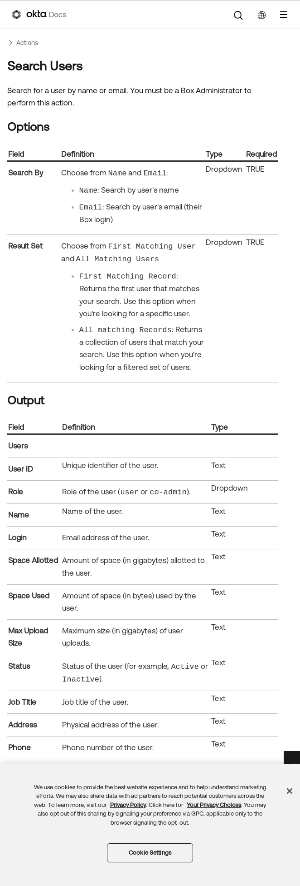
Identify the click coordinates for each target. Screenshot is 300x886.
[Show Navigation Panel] (283, 14)
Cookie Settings (150, 852)
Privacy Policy (128, 804)
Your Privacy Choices (214, 804)
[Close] (290, 791)
